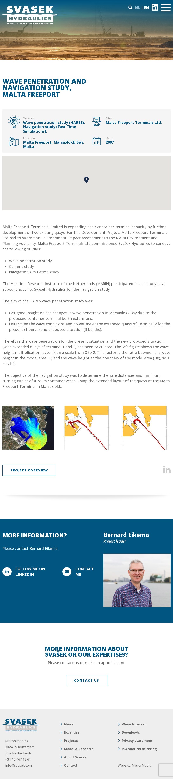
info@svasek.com (18, 765)
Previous (8, 428)
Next (165, 428)
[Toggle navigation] (166, 7)
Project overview (29, 470)
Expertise (71, 732)
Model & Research (79, 749)
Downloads (131, 732)
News (68, 724)
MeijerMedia (141, 765)
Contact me (84, 571)
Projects (71, 740)
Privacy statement (137, 740)
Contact (70, 765)
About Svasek (75, 757)
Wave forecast (134, 724)
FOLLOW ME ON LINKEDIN (30, 571)
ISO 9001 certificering (139, 749)
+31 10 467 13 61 (18, 759)
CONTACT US (86, 680)
